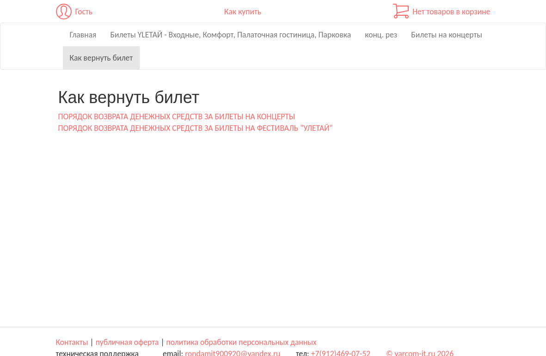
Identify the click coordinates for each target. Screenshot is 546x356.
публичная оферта (127, 342)
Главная (83, 35)
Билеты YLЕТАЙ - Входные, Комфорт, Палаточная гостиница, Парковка (230, 35)
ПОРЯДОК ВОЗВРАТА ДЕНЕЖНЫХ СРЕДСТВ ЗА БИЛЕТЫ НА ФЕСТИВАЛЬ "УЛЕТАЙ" (195, 128)
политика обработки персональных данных (241, 342)
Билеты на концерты (446, 35)
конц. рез (381, 35)
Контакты (72, 342)
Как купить (242, 11)
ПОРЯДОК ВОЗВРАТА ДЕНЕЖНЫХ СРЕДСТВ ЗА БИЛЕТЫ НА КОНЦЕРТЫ (176, 116)
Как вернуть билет (101, 58)
